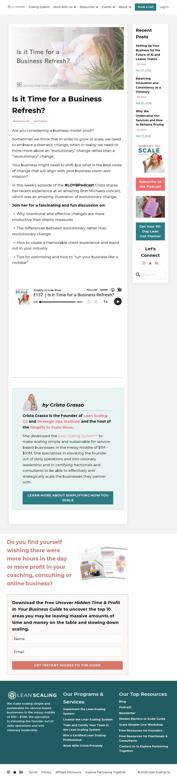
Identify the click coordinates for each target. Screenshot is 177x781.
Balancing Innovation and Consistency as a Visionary (148, 85)
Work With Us (64, 7)
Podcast (125, 707)
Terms (33, 772)
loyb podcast (40, 121)
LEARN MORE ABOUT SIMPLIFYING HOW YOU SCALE (68, 497)
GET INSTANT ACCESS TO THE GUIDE (67, 666)
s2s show (141, 64)
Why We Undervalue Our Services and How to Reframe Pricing (150, 118)
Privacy (46, 772)
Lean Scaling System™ (78, 436)
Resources (89, 7)
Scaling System (39, 7)
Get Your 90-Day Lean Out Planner (150, 231)
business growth (21, 121)
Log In (164, 7)
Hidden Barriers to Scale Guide (142, 719)
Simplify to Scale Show (52, 427)
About (125, 7)
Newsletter (127, 713)
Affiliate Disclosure (68, 772)
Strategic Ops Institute (59, 421)
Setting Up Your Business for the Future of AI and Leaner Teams (148, 52)
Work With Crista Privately (83, 746)
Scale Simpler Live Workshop (141, 725)
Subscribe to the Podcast (150, 184)
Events (108, 7)
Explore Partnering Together (105, 772)
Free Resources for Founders (140, 731)
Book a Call (145, 6)
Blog (122, 702)
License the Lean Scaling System (88, 720)
